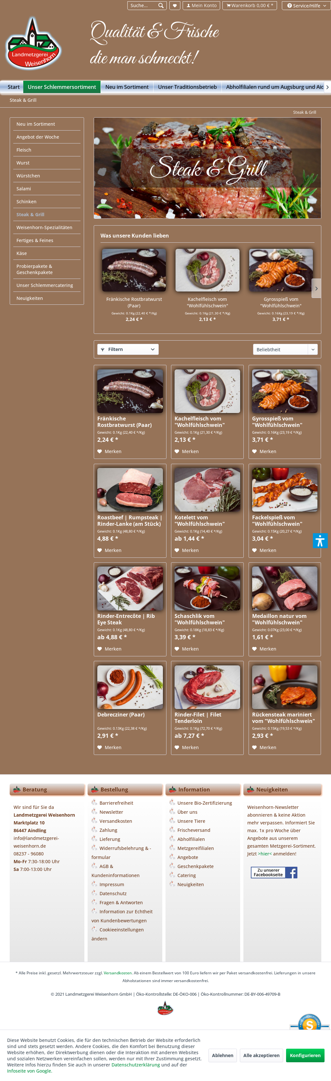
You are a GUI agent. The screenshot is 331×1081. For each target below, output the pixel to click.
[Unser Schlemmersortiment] (62, 87)
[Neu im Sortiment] (127, 87)
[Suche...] (147, 5)
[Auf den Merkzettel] (109, 451)
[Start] (14, 87)
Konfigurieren (305, 1055)
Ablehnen (222, 1055)
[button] (320, 540)
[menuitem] (146, 5)
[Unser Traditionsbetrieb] (188, 87)
